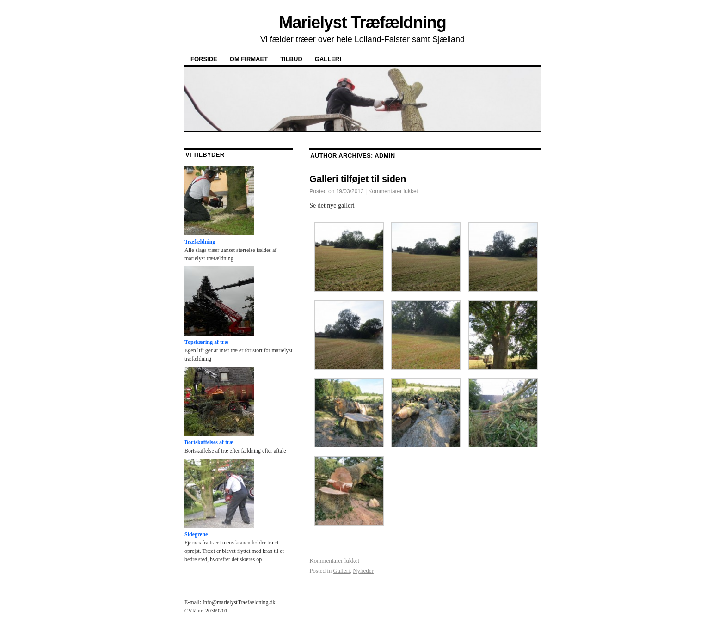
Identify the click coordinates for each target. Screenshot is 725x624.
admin (385, 155)
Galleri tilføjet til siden (357, 179)
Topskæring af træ (219, 305)
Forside (203, 58)
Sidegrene (219, 498)
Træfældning (219, 205)
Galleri (328, 58)
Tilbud (291, 58)
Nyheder (363, 570)
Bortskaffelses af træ (219, 406)
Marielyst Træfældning (362, 22)
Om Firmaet (249, 58)
